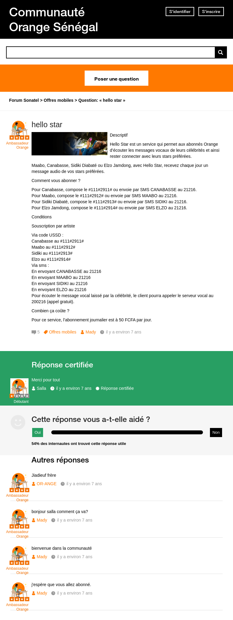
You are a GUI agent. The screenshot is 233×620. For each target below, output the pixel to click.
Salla (41, 388)
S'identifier (180, 11)
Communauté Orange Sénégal (53, 19)
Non (216, 432)
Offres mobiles (62, 332)
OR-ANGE (46, 483)
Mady (91, 332)
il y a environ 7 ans (74, 388)
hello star (47, 124)
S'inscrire (211, 11)
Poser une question (116, 78)
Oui (38, 432)
